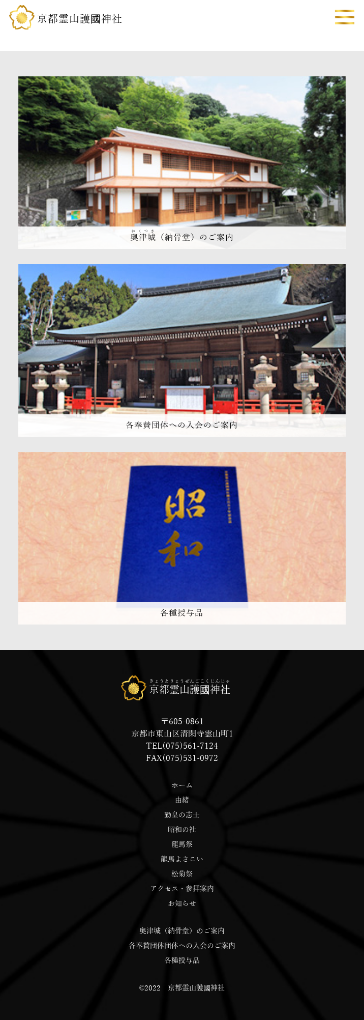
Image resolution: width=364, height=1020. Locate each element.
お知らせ (182, 904)
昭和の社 (182, 830)
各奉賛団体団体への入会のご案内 (182, 946)
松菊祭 (182, 874)
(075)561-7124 (190, 746)
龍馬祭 (182, 844)
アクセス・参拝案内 (182, 889)
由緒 (182, 800)
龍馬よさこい (182, 859)
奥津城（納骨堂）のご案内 (182, 931)
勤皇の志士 (182, 815)
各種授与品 (182, 961)
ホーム (182, 785)
